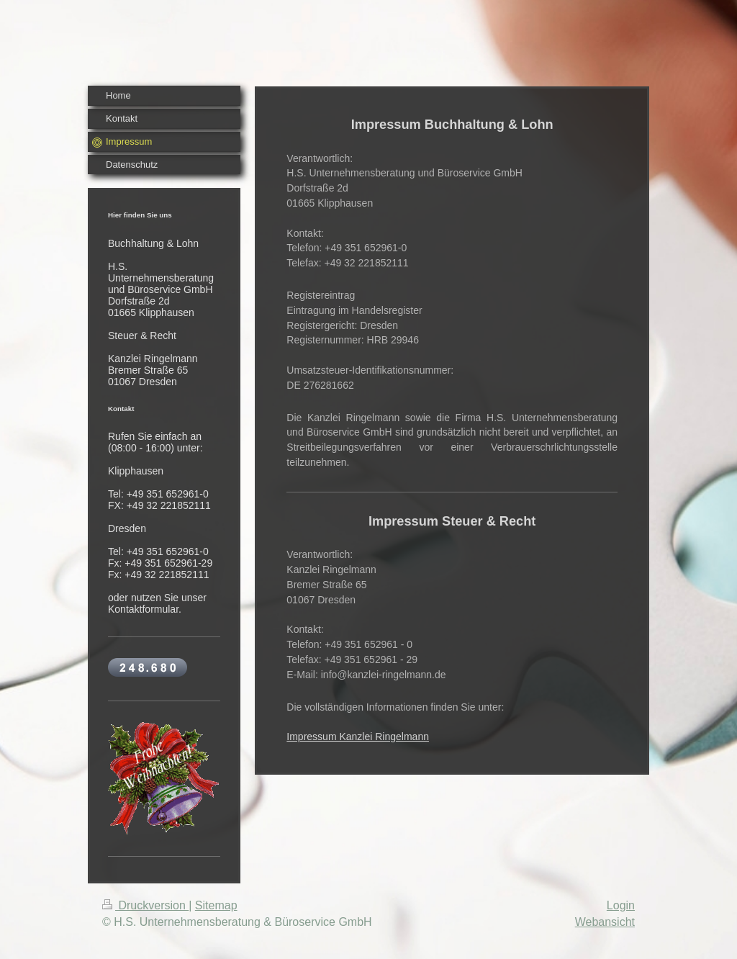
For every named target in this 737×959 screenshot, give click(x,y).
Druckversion (145, 905)
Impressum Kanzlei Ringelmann (357, 736)
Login (621, 905)
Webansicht (605, 922)
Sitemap (216, 905)
